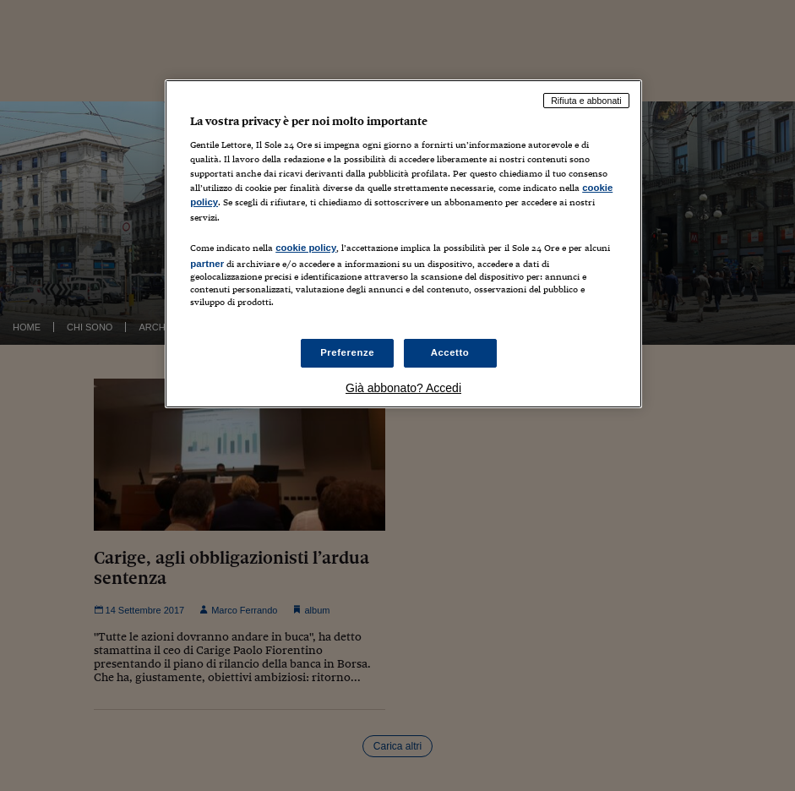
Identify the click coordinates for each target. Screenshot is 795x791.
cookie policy (305, 248)
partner (207, 264)
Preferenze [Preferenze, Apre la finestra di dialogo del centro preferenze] (347, 352)
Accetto (450, 352)
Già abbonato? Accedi (403, 388)
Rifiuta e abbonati (586, 100)
